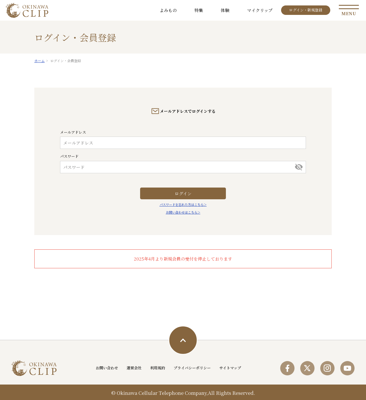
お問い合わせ (107, 368)
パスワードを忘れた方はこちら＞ (183, 204)
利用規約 (157, 368)
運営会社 (134, 368)
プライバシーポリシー (192, 368)
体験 (225, 10)
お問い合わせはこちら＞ (183, 212)
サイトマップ (230, 368)
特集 (198, 10)
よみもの (168, 10)
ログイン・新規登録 (305, 10)
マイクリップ (259, 10)
